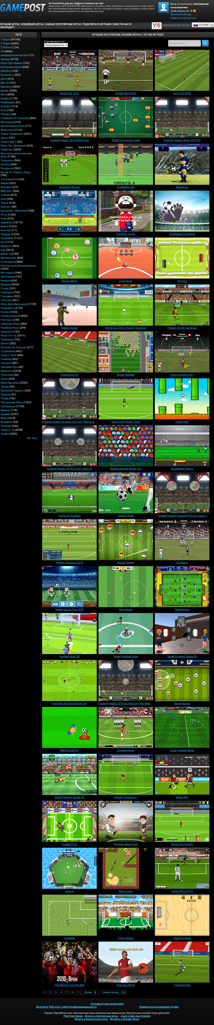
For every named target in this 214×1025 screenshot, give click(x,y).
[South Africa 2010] (182, 868)
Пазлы (5, 312)
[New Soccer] (125, 586)
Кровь (5, 90)
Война (4, 226)
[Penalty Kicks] (125, 492)
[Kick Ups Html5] (125, 962)
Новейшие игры (32, 24)
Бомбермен (8, 102)
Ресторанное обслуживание (18, 265)
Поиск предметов (12, 133)
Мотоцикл (7, 272)
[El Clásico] (182, 539)
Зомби (5, 433)
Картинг (6, 206)
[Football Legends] (69, 211)
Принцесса (7, 308)
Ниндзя (5, 280)
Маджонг (6, 246)
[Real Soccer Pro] (69, 727)
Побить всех (8, 355)
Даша (4, 137)
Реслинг (6, 114)
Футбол (5, 164)
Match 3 (5, 253)
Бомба (5, 98)
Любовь (6, 234)
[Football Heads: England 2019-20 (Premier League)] (69, 399)
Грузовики (7, 238)
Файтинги (7, 370)
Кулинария (7, 261)
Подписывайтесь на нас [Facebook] (175, 24)
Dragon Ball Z (9, 141)
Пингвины (7, 296)
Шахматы (7, 331)
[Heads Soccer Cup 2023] (69, 586)
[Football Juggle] (125, 211)
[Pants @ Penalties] (69, 492)
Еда (3, 250)
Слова (5, 288)
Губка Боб (7, 374)
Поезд (4, 398)
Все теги (32, 438)
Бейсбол (6, 70)
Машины (6, 86)
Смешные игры (10, 323)
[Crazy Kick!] (125, 258)
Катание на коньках (13, 347)
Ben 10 (5, 82)
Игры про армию (11, 63)
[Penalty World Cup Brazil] (182, 305)
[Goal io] (69, 868)
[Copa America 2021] (182, 352)
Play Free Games (73, 1016)
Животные (7, 129)
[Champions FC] (69, 352)
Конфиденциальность (83, 1006)
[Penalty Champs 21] (125, 774)
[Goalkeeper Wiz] (125, 164)
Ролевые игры (10, 327)
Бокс (4, 110)
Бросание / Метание (13, 210)
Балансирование (11, 67)
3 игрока (6, 47)
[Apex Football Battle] (182, 727)
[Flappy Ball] (182, 399)
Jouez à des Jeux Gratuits (135, 1016)
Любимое (176, 14)
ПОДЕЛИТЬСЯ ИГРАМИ (97, 24)
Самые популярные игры (63, 24)
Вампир (5, 410)
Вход (187, 14)
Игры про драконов (13, 145)
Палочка (6, 300)
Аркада (5, 59)
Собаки (5, 194)
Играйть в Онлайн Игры (124, 1019)
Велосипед (7, 122)
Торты (4, 202)
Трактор (6, 394)
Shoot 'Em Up (9, 335)
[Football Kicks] (125, 727)
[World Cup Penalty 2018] (125, 399)
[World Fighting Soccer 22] (69, 774)
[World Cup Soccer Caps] (125, 117)
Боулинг (6, 106)
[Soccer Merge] (69, 258)
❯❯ (112, 992)
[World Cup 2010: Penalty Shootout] (125, 305)
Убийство (7, 149)
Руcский (200, 25)
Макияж (6, 284)
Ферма (5, 183)
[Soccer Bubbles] (125, 352)
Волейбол (7, 422)
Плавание (7, 339)
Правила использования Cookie (158, 1006)
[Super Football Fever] (125, 633)
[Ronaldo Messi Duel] (125, 821)
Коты (4, 214)
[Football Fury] (69, 821)
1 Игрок (5, 39)
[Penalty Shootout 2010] (69, 539)
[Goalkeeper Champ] (182, 446)
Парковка (7, 292)
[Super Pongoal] (182, 915)
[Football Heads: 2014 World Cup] (69, 117)
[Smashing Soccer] (69, 164)
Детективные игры (12, 125)
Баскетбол (7, 74)
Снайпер (6, 359)
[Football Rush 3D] (69, 633)
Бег (3, 242)
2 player (5, 43)
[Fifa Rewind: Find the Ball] (69, 962)
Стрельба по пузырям (15, 118)
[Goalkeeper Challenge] (182, 211)
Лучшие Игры (9, 24)
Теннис (5, 386)
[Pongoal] (182, 258)
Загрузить (42, 1006)
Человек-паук (9, 367)
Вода (4, 418)
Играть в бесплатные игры (101, 1016)
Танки (4, 378)
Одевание (7, 222)
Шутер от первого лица (15, 172)
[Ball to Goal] (125, 868)
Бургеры (6, 187)
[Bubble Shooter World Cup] (125, 446)
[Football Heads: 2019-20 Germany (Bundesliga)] (125, 680)
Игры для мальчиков (14, 304)
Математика (8, 257)
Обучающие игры (12, 402)
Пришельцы (8, 406)
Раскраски (7, 168)
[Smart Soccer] (182, 680)
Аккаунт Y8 (7, 429)
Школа (5, 343)
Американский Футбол (15, 55)
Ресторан (6, 319)
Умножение (8, 276)
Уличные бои (9, 179)
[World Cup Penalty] (182, 821)
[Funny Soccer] (125, 915)
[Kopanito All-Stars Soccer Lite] (69, 680)
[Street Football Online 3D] (182, 633)
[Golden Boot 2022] (125, 70)
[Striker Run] (182, 774)
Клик (4, 218)
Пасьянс (6, 363)
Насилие (6, 425)
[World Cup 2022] (69, 70)
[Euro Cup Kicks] (182, 70)
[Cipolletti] (69, 915)
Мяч (3, 94)
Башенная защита (12, 390)
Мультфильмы (10, 382)
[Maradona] (182, 164)
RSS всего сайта (59, 1006)
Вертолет (6, 191)
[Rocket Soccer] (69, 305)
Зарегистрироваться (183, 17)
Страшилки (8, 351)
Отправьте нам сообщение (107, 1003)
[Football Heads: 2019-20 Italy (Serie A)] (69, 446)
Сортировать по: (54, 41)
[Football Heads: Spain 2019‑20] (182, 117)
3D (2, 51)
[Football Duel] (182, 962)
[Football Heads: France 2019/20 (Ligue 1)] (182, 492)
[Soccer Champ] (125, 539)
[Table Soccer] (182, 586)
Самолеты (7, 160)
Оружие (5, 414)
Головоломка (9, 315)
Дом (3, 198)
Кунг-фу (5, 230)
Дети (4, 78)
